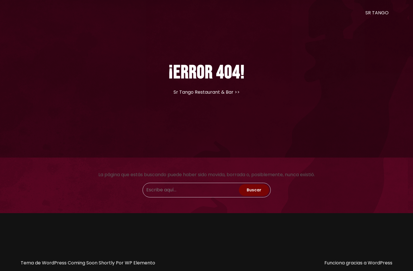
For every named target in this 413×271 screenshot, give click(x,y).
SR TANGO (377, 12)
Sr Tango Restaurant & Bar (203, 92)
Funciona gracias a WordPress (358, 263)
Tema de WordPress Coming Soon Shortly (68, 263)
